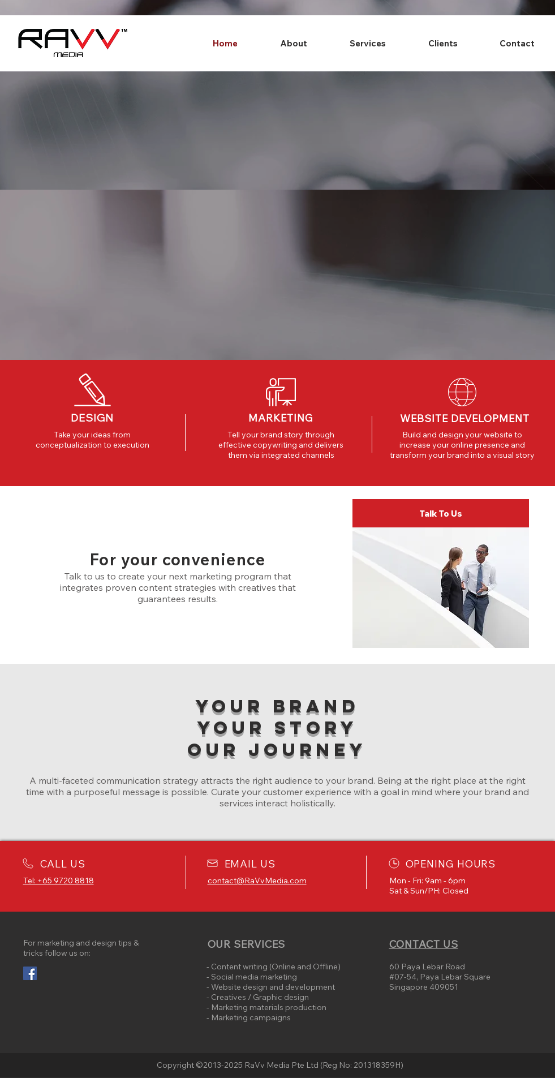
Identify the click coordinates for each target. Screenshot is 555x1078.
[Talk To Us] (440, 513)
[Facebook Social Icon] (30, 973)
